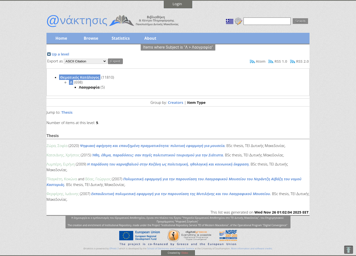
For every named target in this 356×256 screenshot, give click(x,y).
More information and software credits (251, 248)
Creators (175, 102)
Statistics (120, 38)
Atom (261, 61)
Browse (91, 38)
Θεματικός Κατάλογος (79, 77)
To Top (348, 249)
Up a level (60, 54)
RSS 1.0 (280, 61)
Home (61, 38)
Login (177, 3)
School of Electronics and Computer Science (170, 248)
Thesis (66, 112)
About (150, 38)
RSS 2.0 (302, 61)
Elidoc (184, 253)
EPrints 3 (114, 248)
